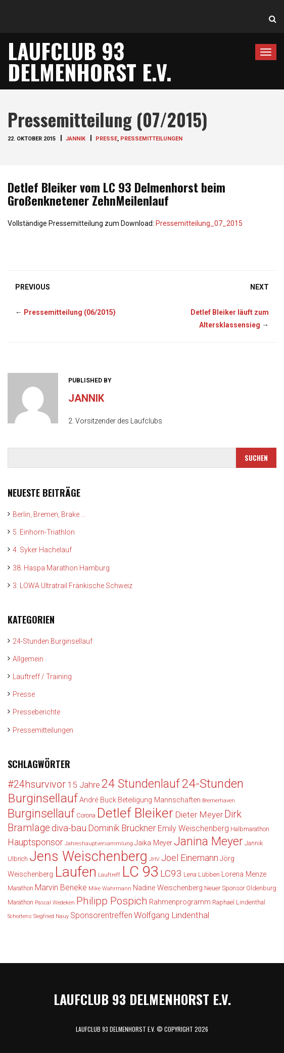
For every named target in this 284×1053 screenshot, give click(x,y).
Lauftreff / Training (42, 677)
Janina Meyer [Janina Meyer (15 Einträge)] (208, 841)
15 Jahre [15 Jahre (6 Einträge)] (83, 785)
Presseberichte (36, 712)
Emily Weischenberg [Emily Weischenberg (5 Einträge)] (193, 828)
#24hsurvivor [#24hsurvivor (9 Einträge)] (37, 784)
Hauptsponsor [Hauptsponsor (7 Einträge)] (35, 842)
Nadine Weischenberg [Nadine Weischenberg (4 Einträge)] (168, 888)
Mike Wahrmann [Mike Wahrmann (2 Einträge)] (109, 888)
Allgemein (28, 659)
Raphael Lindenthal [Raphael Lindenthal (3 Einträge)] (238, 902)
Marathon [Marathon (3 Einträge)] (20, 888)
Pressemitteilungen (151, 138)
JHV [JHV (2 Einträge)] (154, 859)
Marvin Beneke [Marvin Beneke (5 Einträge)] (61, 887)
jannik (75, 138)
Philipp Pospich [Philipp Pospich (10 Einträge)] (112, 901)
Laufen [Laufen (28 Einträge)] (76, 872)
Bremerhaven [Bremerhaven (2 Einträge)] (218, 800)
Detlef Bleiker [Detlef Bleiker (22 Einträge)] (135, 813)
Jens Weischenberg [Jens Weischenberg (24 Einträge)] (88, 856)
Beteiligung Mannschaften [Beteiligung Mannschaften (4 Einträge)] (159, 800)
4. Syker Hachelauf (42, 550)
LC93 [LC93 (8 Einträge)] (171, 873)
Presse (106, 138)
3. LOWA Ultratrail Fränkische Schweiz (72, 586)
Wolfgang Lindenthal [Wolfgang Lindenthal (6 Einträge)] (171, 915)
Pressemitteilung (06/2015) (70, 312)
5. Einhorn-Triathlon (44, 532)
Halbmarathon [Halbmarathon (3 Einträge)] (249, 829)
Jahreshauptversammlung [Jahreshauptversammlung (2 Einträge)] (99, 843)
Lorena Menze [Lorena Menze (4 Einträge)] (243, 874)
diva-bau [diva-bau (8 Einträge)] (69, 828)
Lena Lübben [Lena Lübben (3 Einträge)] (201, 874)
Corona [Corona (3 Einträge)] (86, 815)
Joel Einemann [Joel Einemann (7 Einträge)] (189, 857)
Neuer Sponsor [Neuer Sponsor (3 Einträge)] (224, 888)
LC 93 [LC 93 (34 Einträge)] (140, 871)
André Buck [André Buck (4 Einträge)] (97, 800)
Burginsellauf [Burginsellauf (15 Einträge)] (41, 813)
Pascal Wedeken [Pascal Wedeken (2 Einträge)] (55, 902)
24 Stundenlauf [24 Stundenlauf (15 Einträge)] (141, 784)
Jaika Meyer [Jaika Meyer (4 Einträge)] (153, 843)
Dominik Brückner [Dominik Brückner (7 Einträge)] (122, 828)
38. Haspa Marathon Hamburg (61, 568)
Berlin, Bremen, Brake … (49, 514)
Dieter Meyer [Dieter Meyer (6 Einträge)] (199, 814)
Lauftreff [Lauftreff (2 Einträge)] (109, 875)
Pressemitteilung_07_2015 (199, 223)
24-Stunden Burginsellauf (52, 641)
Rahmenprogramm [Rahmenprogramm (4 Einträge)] (180, 902)
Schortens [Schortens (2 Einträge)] (20, 916)
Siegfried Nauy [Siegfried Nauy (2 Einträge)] (51, 916)
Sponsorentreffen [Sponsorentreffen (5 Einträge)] (101, 915)
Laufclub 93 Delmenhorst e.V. (90, 61)
